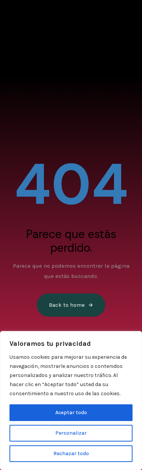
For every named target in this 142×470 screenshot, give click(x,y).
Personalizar (71, 433)
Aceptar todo (71, 412)
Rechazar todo (71, 453)
